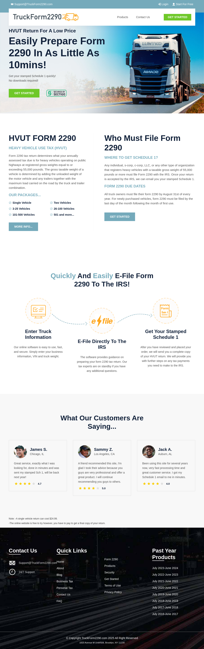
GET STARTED (177, 17)
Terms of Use (112, 585)
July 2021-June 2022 (165, 581)
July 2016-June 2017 (165, 614)
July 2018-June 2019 (165, 600)
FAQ (59, 601)
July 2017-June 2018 (165, 607)
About (60, 568)
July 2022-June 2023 (165, 574)
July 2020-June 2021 (165, 587)
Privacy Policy (113, 592)
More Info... (23, 226)
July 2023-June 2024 (165, 568)
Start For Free (182, 4)
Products (122, 17)
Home (60, 561)
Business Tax (65, 581)
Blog (59, 574)
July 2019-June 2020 (165, 594)
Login (163, 4)
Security (109, 572)
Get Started (24, 94)
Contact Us (143, 17)
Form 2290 (111, 559)
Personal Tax (65, 588)
